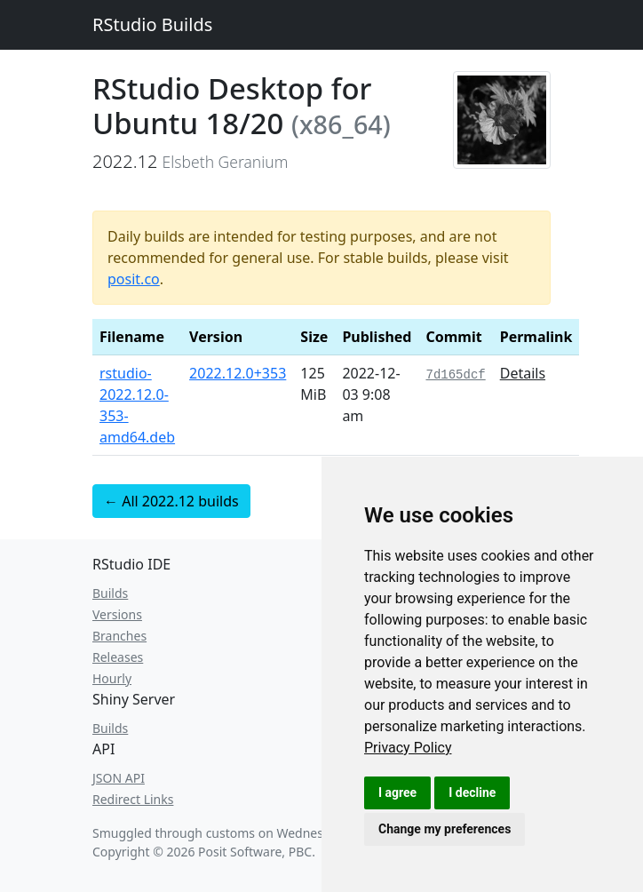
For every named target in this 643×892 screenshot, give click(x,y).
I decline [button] (472, 792)
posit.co (133, 279)
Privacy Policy (408, 747)
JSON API (118, 777)
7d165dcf (455, 375)
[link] (408, 747)
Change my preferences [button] (444, 829)
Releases (117, 657)
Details (522, 373)
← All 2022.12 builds (171, 501)
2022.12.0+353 (237, 373)
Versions (117, 614)
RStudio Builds (152, 24)
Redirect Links (132, 799)
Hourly (111, 678)
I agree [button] (397, 792)
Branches (119, 635)
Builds (110, 593)
